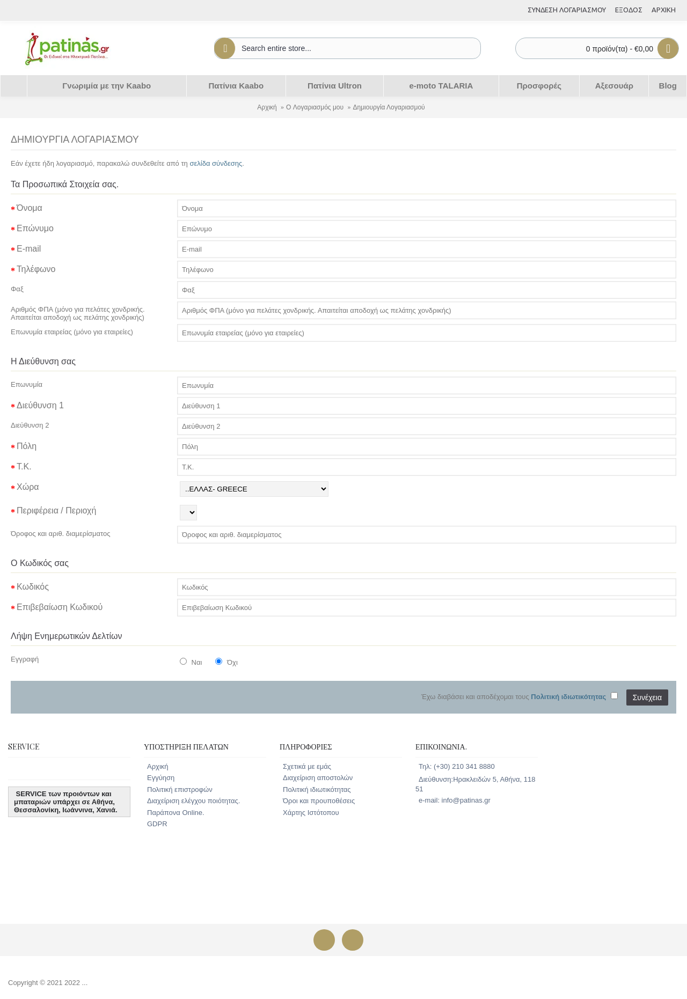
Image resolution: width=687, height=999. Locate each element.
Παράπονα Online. (175, 813)
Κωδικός (33, 586)
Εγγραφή (25, 659)
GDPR (157, 824)
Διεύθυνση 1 (40, 405)
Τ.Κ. (24, 466)
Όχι (226, 662)
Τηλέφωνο (36, 269)
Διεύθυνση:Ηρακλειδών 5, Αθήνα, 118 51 (475, 784)
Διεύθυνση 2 (30, 425)
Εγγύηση (160, 778)
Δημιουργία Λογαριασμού (389, 107)
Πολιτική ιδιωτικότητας (317, 789)
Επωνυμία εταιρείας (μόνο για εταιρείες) (72, 332)
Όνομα (29, 207)
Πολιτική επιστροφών (180, 789)
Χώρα (28, 486)
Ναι (191, 662)
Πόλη (26, 446)
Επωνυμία (26, 384)
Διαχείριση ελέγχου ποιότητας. (193, 801)
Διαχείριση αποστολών (318, 778)
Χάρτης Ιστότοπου (311, 813)
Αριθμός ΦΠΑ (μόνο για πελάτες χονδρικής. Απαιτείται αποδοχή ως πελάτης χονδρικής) (78, 313)
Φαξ (17, 289)
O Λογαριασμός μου (315, 107)
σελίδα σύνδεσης (215, 163)
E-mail (29, 248)
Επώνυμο (35, 228)
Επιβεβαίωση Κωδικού (60, 607)
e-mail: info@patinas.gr (455, 800)
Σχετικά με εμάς (307, 766)
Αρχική (266, 107)
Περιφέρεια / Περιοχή (56, 510)
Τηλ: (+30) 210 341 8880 (457, 766)
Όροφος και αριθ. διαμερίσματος (61, 534)
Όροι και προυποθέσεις (319, 801)
